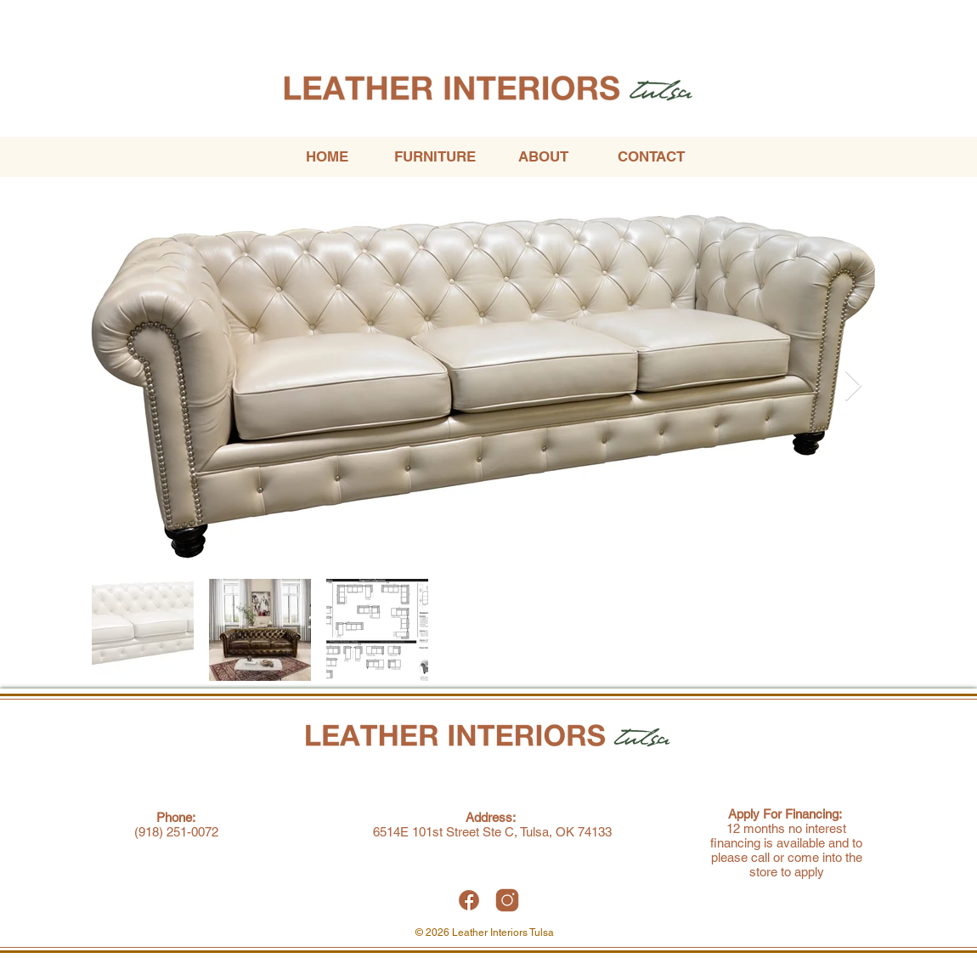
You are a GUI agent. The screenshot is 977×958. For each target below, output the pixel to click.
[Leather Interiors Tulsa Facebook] (469, 900)
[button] (434, 157)
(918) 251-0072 (176, 832)
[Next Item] (853, 386)
